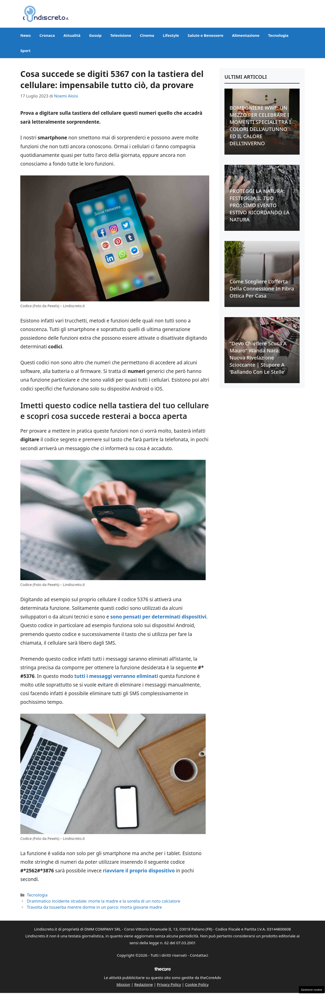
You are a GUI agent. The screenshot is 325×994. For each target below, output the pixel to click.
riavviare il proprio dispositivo (139, 870)
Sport (25, 50)
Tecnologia (278, 35)
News (25, 35)
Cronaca (47, 35)
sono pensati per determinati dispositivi (157, 616)
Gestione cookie (311, 989)
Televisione (120, 35)
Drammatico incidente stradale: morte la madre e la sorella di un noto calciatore (103, 901)
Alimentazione (245, 35)
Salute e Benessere (205, 35)
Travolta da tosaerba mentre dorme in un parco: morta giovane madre (94, 907)
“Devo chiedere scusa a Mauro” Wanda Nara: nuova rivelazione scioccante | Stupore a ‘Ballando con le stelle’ (258, 357)
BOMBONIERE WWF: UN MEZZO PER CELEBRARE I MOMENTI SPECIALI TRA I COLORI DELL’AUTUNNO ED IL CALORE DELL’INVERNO (260, 125)
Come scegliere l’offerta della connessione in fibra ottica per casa (262, 288)
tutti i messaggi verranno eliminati (116, 676)
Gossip (95, 35)
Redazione (143, 984)
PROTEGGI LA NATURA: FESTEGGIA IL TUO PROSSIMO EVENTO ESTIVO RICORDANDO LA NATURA (259, 205)
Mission (123, 984)
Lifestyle (171, 35)
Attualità (71, 35)
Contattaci (199, 955)
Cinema (147, 35)
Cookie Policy (197, 984)
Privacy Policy (169, 984)
